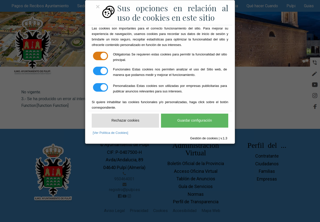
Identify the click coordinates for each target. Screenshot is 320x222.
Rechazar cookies (125, 120)
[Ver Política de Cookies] (110, 133)
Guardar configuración (194, 120)
